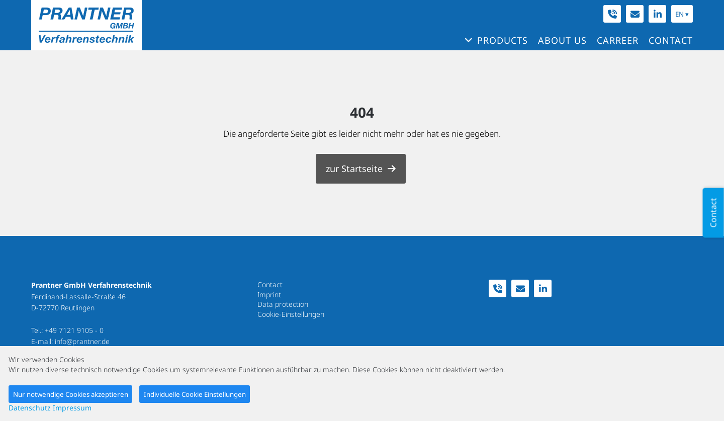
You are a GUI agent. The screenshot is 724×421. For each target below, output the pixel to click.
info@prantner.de (82, 341)
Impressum (72, 407)
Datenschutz (30, 407)
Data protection (282, 304)
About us (562, 40)
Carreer (618, 40)
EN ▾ (682, 14)
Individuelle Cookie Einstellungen (195, 394)
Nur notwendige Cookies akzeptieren (70, 394)
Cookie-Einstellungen (290, 314)
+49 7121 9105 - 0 (74, 330)
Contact (671, 40)
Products (502, 40)
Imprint (269, 294)
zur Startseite (354, 168)
